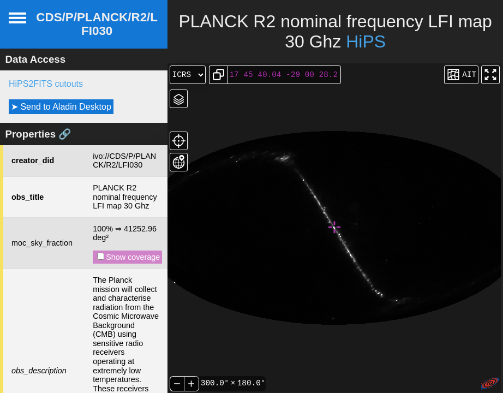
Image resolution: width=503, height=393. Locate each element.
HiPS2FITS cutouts (46, 83)
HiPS (366, 41)
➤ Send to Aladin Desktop (61, 106)
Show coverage (128, 257)
